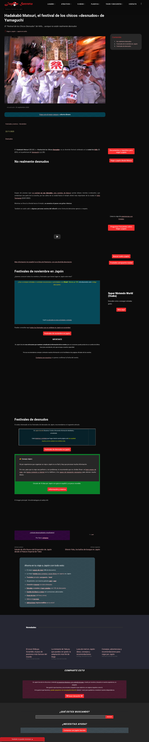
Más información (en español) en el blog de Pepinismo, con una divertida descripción (43, 262)
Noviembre (23, 124)
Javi (93, 534)
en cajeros (48, 574)
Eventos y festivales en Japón (13, 9)
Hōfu (95, 150)
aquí (50, 581)
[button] (141, 3)
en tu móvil (40, 603)
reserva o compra (41, 438)
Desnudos (9, 139)
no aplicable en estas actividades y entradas (59, 320)
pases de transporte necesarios (71, 472)
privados (39, 577)
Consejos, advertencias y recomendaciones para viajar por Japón (112, 651)
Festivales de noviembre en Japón (127, 44)
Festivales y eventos (11, 124)
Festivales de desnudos (123, 46)
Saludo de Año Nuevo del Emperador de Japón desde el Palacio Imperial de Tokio (33, 550)
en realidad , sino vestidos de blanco (51, 193)
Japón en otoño (22, 31)
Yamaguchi (35, 152)
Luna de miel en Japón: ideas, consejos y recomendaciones (86, 651)
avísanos (45, 538)
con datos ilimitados (39, 584)
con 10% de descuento (46, 588)
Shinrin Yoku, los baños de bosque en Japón (82, 549)
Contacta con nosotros (43, 358)
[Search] (109, 717)
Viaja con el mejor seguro (48, 114)
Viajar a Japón (11, 31)
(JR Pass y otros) (37, 595)
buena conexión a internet (36, 472)
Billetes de (33, 599)
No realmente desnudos (123, 41)
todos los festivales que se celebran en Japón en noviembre (50, 328)
